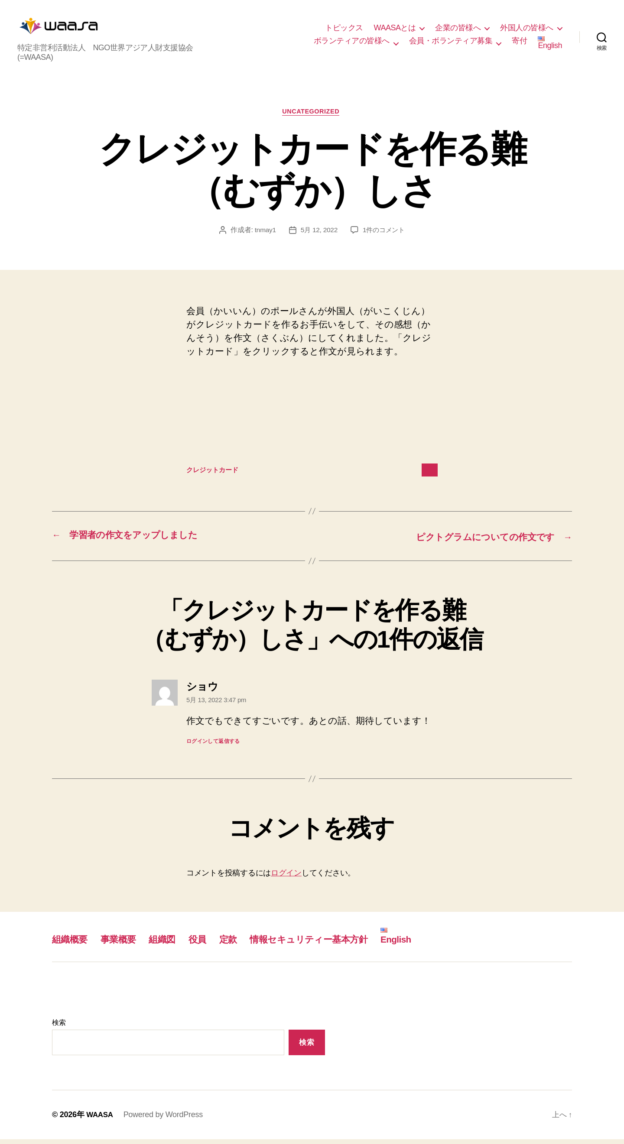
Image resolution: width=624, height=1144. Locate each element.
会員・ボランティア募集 (451, 42)
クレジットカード (215, 475)
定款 (245, 944)
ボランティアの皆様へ (352, 42)
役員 (212, 944)
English (550, 45)
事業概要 (125, 944)
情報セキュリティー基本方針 (336, 944)
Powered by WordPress (165, 1119)
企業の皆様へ (458, 30)
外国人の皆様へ (526, 30)
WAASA (100, 1119)
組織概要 (72, 944)
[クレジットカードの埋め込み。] (312, 418)
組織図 (174, 944)
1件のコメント (385, 235)
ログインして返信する (213, 746)
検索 (58, 1027)
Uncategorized (312, 116)
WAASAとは (395, 30)
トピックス (344, 30)
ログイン (286, 877)
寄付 (519, 42)
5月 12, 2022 (318, 235)
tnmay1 (263, 235)
